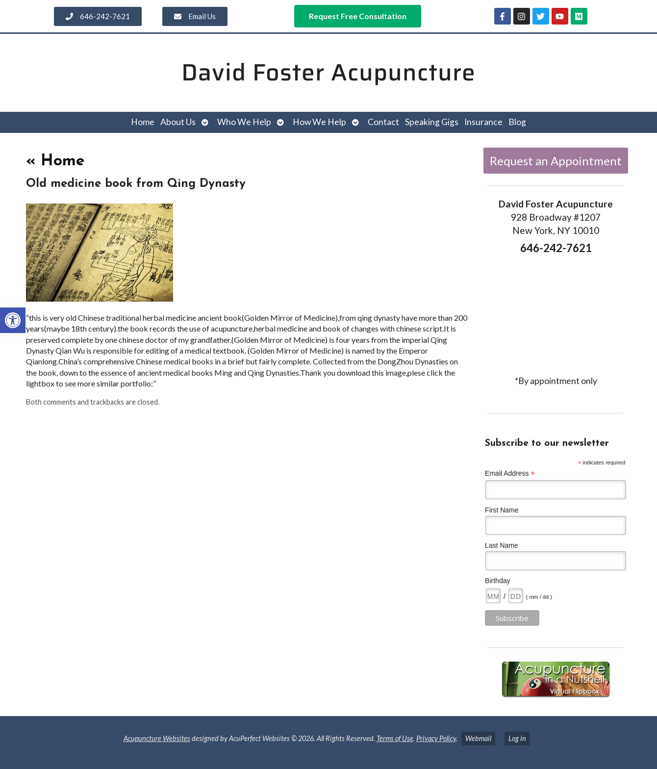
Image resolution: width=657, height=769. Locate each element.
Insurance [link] (483, 122)
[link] (12, 320)
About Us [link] (178, 122)
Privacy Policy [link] (436, 738)
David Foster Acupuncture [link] (328, 72)
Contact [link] (383, 122)
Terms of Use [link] (395, 738)
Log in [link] (517, 738)
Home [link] (142, 122)
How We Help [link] (319, 122)
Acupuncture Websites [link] (157, 738)
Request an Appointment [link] (556, 161)
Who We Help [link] (244, 122)
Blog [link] (517, 122)
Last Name (501, 545)
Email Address (510, 473)
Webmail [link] (478, 738)
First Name (501, 510)
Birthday (497, 581)
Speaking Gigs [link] (431, 122)
